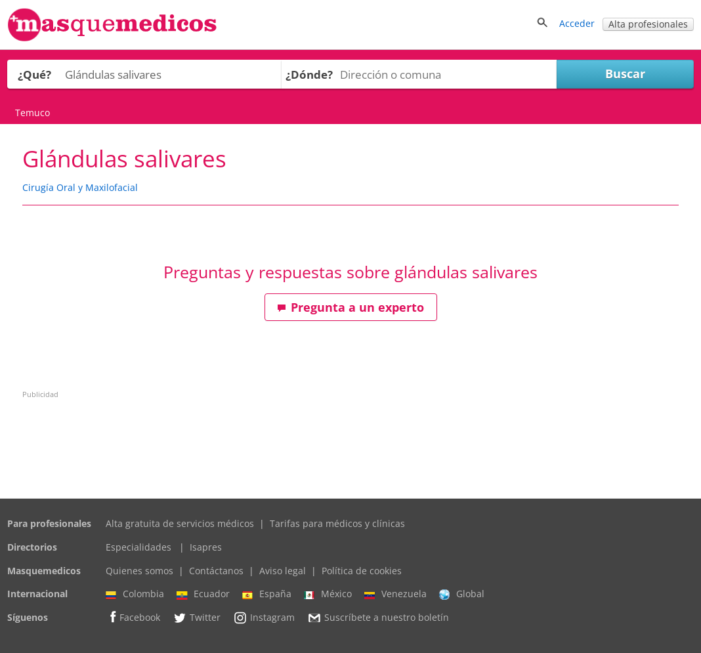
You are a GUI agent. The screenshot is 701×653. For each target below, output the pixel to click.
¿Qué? (34, 74)
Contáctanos (216, 570)
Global (461, 593)
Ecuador (203, 593)
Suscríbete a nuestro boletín (378, 617)
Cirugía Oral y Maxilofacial (80, 187)
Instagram (264, 617)
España (266, 593)
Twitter (197, 617)
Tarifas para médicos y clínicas (337, 523)
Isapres (206, 547)
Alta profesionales (648, 24)
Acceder (577, 23)
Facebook (133, 617)
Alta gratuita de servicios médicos (180, 523)
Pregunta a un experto (350, 307)
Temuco (32, 112)
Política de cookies (362, 570)
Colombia (135, 593)
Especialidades (138, 547)
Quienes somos (139, 570)
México (328, 593)
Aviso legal (282, 570)
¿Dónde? (309, 74)
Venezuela (395, 593)
